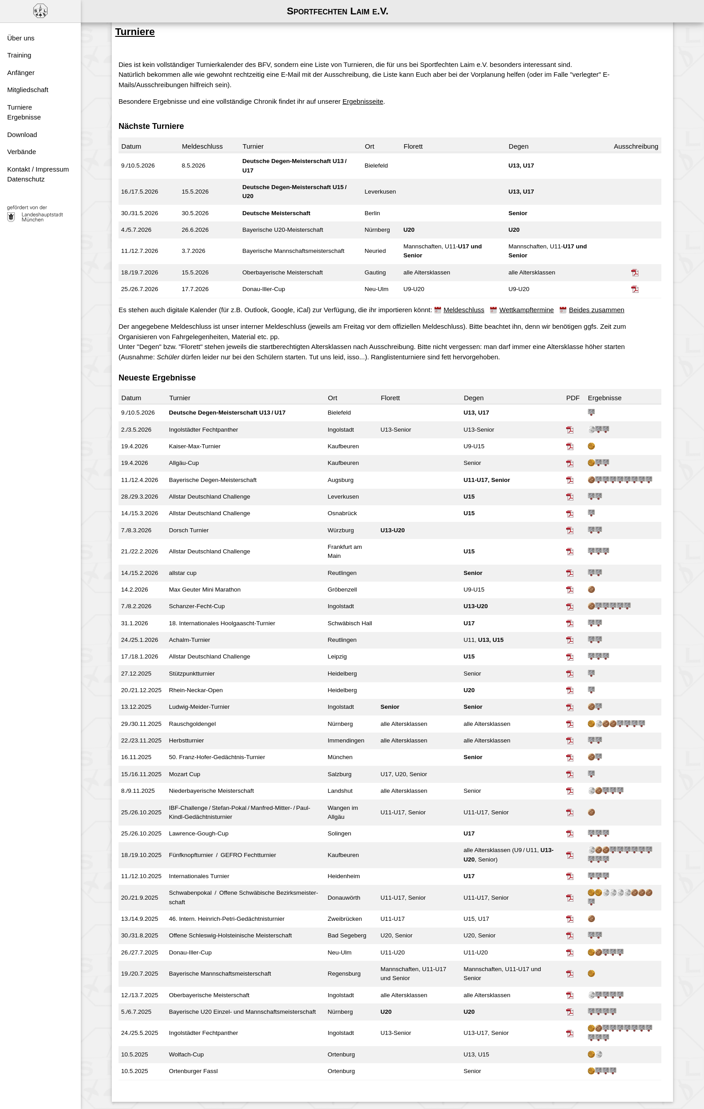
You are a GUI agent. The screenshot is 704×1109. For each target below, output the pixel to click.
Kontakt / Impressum (38, 169)
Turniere (19, 107)
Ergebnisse (24, 117)
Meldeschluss (471, 297)
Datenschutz (25, 179)
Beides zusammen (604, 297)
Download (22, 134)
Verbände (21, 151)
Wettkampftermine (534, 297)
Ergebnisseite (370, 89)
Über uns (21, 38)
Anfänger (21, 72)
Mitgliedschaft (27, 89)
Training (19, 55)
